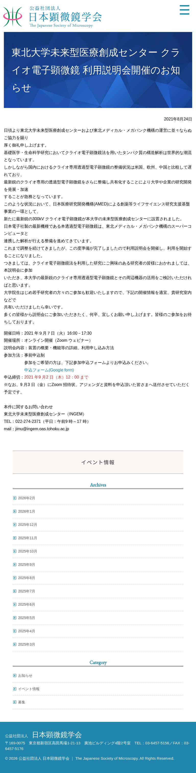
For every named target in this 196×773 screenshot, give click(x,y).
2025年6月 (26, 604)
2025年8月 (26, 578)
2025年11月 (27, 538)
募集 (21, 702)
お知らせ (25, 675)
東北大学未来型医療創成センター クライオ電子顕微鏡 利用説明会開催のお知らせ (95, 70)
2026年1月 (26, 511)
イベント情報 (29, 689)
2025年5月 (26, 618)
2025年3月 (26, 644)
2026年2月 (26, 498)
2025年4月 (26, 631)
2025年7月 (26, 591)
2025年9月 (26, 564)
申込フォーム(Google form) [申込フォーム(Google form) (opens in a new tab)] (49, 370)
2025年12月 (27, 525)
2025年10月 (27, 551)
